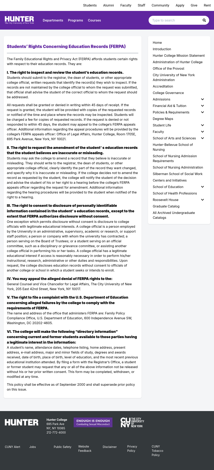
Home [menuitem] (157, 43)
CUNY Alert (12, 447)
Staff (141, 5)
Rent (207, 5)
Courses (94, 20)
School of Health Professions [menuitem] (175, 193)
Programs (75, 20)
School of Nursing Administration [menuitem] (178, 167)
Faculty (125, 5)
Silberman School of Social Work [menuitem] (178, 174)
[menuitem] (179, 99)
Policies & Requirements (178, 112)
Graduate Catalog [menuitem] (166, 206)
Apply (180, 5)
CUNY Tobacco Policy (157, 451)
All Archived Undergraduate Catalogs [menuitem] (174, 215)
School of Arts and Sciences (178, 138)
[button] (204, 20)
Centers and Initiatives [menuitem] (170, 180)
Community (160, 5)
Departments (53, 20)
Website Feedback (84, 448)
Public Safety (62, 447)
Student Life (178, 125)
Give (194, 5)
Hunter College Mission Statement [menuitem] (179, 55)
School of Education (178, 187)
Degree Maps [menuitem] (163, 119)
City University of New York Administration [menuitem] (174, 77)
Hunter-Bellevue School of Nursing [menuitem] (173, 147)
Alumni (108, 5)
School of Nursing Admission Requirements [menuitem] (175, 158)
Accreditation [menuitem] (163, 86)
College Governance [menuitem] (168, 93)
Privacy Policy (132, 448)
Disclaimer (110, 447)
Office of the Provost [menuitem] (168, 68)
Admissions (178, 99)
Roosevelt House (178, 200)
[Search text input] (179, 20)
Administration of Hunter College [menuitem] (178, 62)
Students (90, 5)
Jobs (32, 447)
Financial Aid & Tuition (178, 106)
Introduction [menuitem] (162, 49)
